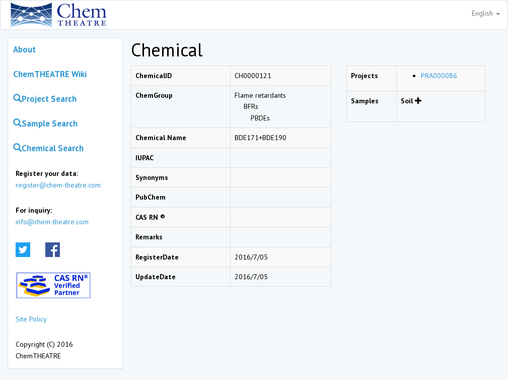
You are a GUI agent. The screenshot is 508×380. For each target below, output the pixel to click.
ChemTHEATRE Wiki (50, 74)
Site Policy (31, 319)
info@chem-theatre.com (52, 221)
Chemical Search (48, 148)
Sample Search (45, 123)
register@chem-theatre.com (58, 184)
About (24, 49)
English (486, 13)
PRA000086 (439, 75)
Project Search (45, 98)
